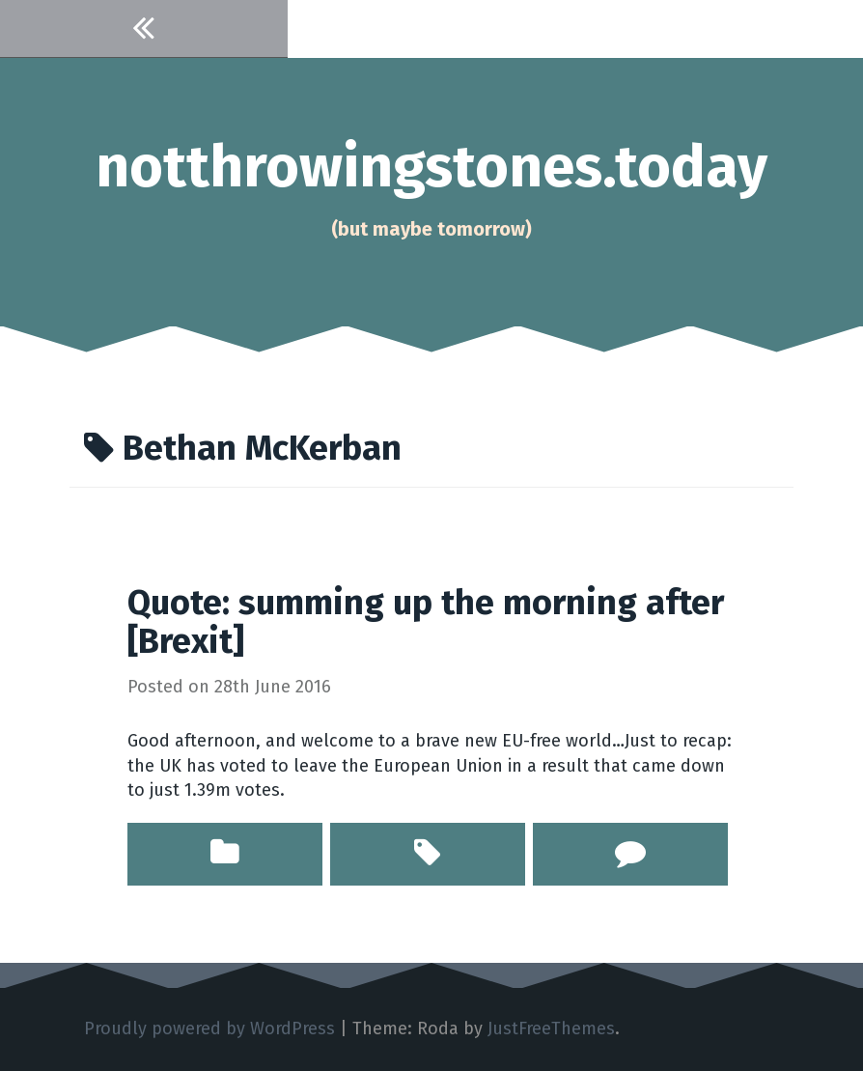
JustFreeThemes (551, 1028)
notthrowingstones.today (431, 167)
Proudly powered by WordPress (209, 1028)
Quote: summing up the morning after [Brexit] (425, 621)
